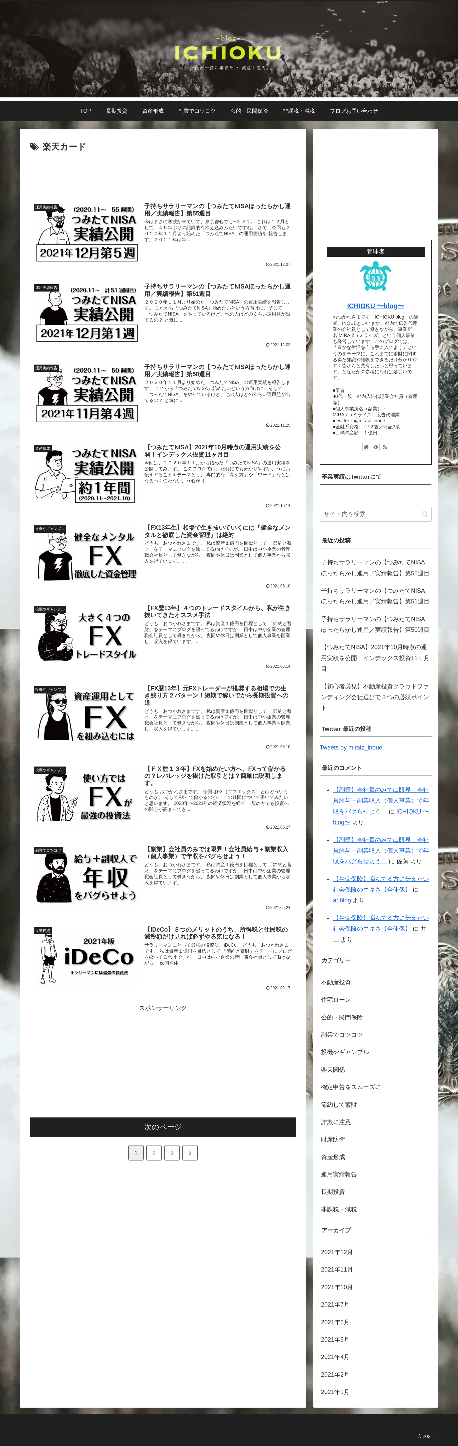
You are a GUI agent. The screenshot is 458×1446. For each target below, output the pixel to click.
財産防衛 (333, 1139)
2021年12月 (337, 1252)
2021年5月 (335, 1339)
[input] (376, 514)
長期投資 (333, 1191)
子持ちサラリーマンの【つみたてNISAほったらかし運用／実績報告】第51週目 (375, 596)
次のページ (163, 1128)
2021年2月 (335, 1374)
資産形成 (333, 1157)
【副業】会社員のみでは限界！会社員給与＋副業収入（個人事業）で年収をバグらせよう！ (381, 801)
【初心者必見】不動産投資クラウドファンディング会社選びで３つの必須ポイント (375, 697)
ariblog (342, 900)
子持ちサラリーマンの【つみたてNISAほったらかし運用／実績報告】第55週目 (375, 567)
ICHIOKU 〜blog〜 (375, 306)
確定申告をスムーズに (351, 1087)
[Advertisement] (163, 173)
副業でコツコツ (342, 1034)
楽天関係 (333, 1069)
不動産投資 (336, 982)
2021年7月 (335, 1304)
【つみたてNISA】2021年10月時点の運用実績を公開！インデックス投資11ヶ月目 (375, 658)
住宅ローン (336, 999)
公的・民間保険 (342, 1017)
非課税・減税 (339, 1209)
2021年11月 (337, 1269)
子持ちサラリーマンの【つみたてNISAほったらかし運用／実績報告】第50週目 (375, 624)
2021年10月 (337, 1287)
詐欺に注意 (336, 1122)
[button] (425, 514)
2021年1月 (335, 1392)
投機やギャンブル (345, 1052)
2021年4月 (335, 1357)
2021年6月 (335, 1322)
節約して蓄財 (339, 1104)
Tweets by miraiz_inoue (351, 747)
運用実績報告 (339, 1174)
